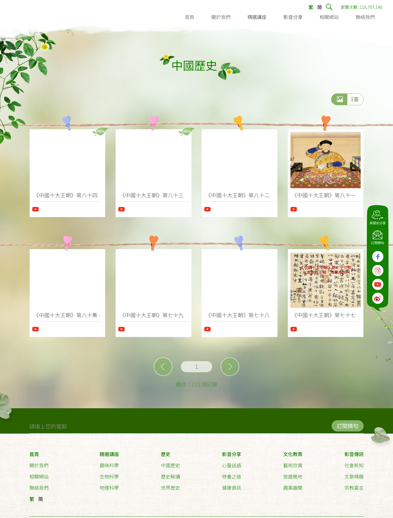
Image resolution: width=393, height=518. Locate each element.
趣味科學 (109, 462)
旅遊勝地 (292, 473)
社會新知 (354, 462)
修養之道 (231, 473)
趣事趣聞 (292, 485)
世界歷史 (170, 485)
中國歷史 (170, 462)
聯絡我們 (39, 485)
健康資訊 (231, 485)
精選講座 (109, 451)
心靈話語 (231, 462)
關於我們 (39, 462)
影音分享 (231, 451)
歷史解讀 (170, 473)
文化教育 (292, 451)
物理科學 (109, 485)
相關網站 (39, 473)
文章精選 (354, 473)
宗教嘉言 (354, 485)
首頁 (34, 451)
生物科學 (109, 473)
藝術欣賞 (292, 462)
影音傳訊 (354, 451)
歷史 (165, 451)
